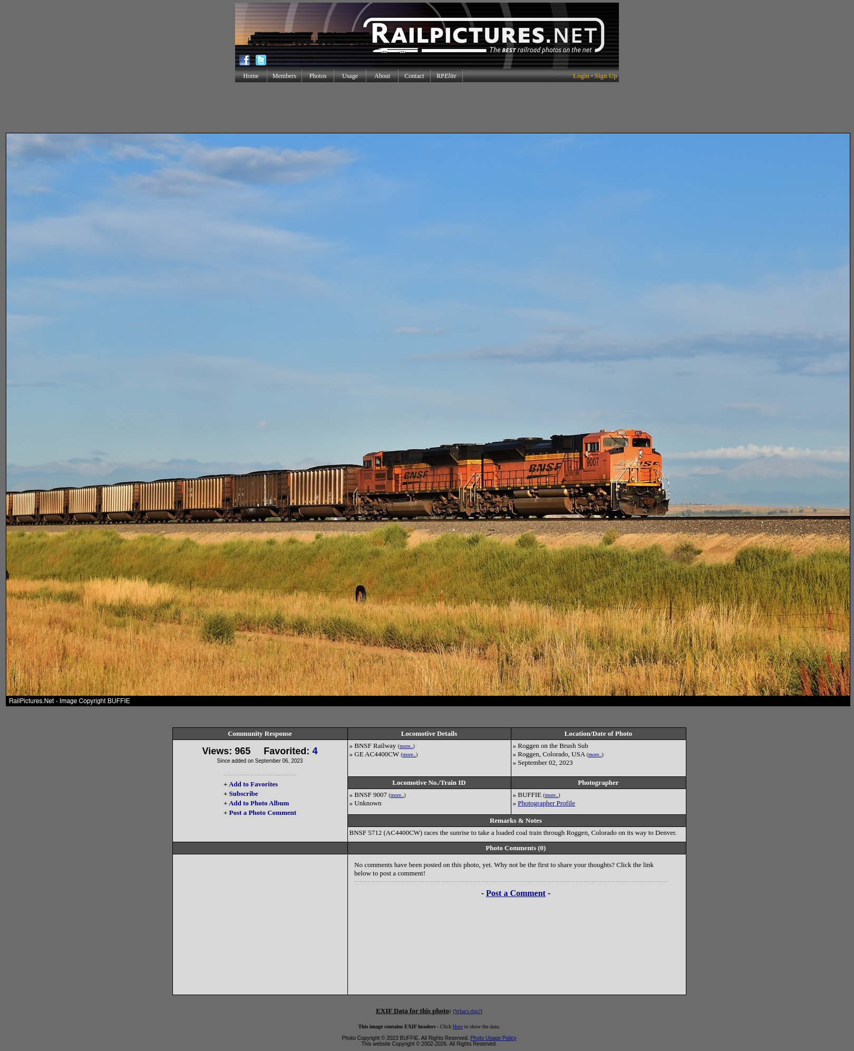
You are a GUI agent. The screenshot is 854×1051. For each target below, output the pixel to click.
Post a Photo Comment (262, 812)
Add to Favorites (253, 784)
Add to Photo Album (259, 803)
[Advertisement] (427, 107)
